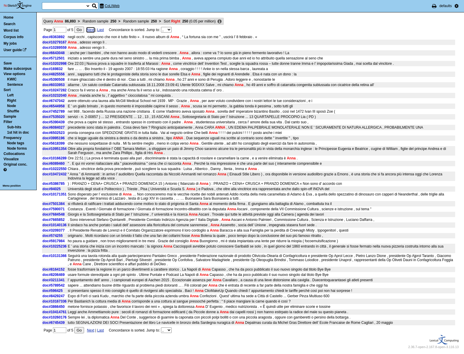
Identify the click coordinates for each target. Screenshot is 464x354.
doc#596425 (53, 291)
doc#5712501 (54, 58)
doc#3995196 (54, 138)
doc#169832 (53, 69)
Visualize (11, 159)
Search (9, 24)
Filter (8, 122)
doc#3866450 (54, 307)
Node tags (15, 143)
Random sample (99, 21)
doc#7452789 (54, 111)
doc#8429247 (54, 296)
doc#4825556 (54, 74)
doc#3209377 (54, 230)
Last (100, 30)
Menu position (12, 185)
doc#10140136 (55, 225)
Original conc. (15, 164)
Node (11, 106)
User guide (13, 50)
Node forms (17, 148)
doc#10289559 (55, 48)
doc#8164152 (54, 269)
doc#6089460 (54, 163)
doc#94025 (52, 189)
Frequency (13, 138)
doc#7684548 (54, 214)
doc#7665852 (54, 220)
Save (8, 63)
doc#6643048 (54, 53)
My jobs (10, 43)
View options (14, 74)
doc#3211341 (54, 280)
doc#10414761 (55, 312)
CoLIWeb (112, 6)
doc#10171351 (55, 194)
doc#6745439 (54, 323)
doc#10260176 (55, 317)
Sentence (15, 85)
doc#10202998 (55, 64)
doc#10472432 (55, 174)
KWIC (12, 79)
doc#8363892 (54, 37)
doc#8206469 (54, 275)
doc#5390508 (54, 79)
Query (60, 21)
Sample (10, 116)
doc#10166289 (55, 158)
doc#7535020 (54, 117)
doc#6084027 (54, 127)
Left (10, 95)
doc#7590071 (54, 209)
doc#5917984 (54, 241)
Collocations (14, 154)
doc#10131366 (55, 256)
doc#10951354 (55, 149)
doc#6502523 (54, 133)
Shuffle (13, 111)
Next (90, 30)
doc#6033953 (54, 85)
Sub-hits (14, 127)
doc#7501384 (54, 204)
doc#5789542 (54, 285)
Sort (7, 90)
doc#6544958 (54, 106)
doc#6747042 (54, 101)
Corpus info (13, 37)
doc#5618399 (54, 143)
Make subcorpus (18, 69)
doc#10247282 (55, 90)
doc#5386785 (54, 184)
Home (8, 17)
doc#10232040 (55, 95)
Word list (11, 30)
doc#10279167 (55, 42)
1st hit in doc (18, 132)
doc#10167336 (55, 301)
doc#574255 (53, 236)
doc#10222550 (55, 169)
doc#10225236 (55, 246)
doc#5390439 (54, 122)
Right (11, 100)
